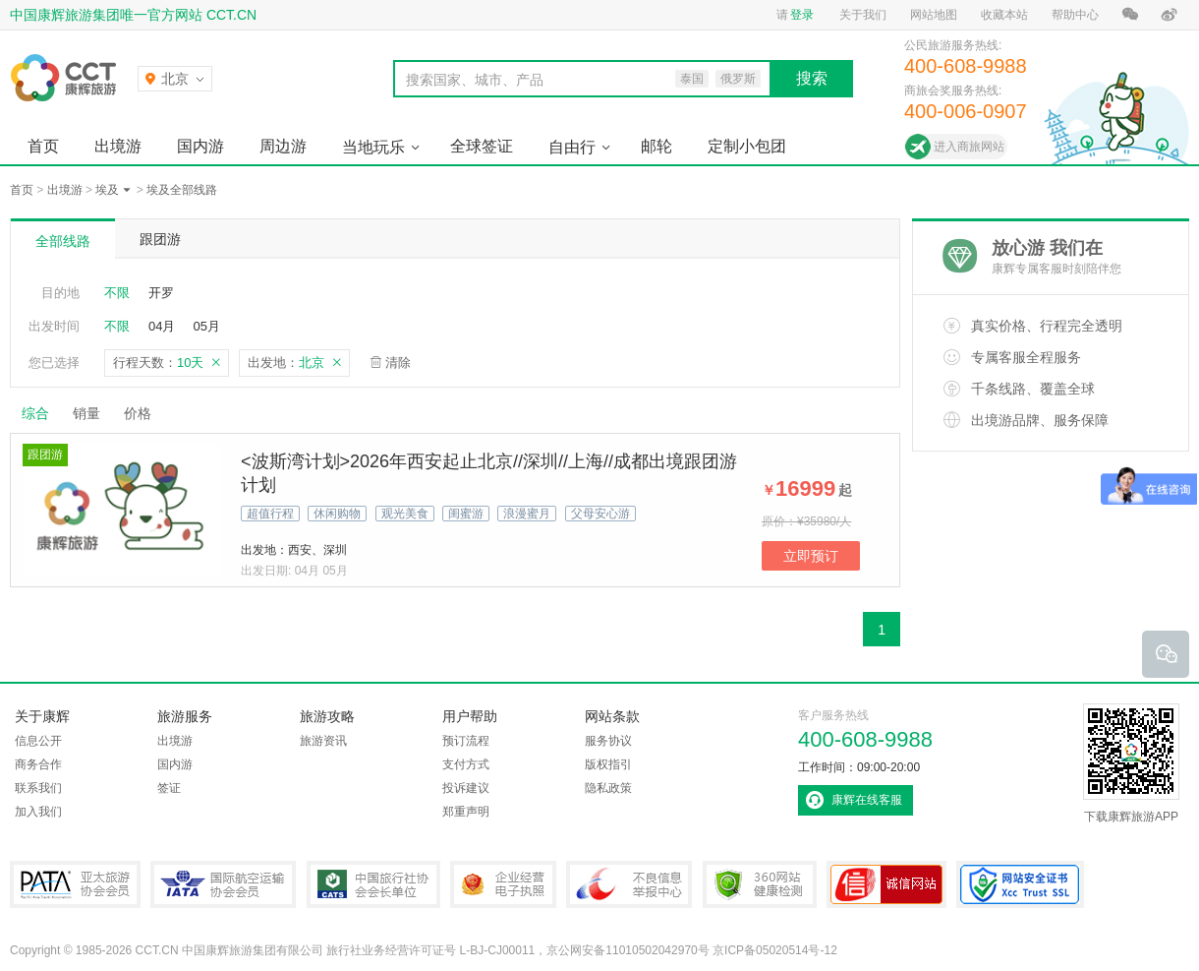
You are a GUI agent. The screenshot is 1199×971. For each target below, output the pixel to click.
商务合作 (38, 764)
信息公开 (38, 741)
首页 (43, 146)
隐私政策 (608, 788)
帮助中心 (1075, 15)
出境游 (118, 146)
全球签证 (481, 146)
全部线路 (62, 241)
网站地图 (933, 15)
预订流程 (465, 741)
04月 (161, 326)
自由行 (572, 147)
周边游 (283, 146)
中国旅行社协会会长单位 (373, 884)
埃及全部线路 (181, 190)
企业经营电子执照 (503, 884)
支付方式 (465, 764)
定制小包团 (747, 146)
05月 (206, 326)
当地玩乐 (373, 147)
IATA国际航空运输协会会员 (223, 884)
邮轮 (656, 146)
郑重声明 (465, 812)
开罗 (161, 292)
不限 (117, 292)
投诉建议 (465, 788)
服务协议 (608, 741)
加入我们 (38, 812)
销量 (86, 413)
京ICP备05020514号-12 (775, 950)
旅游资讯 (323, 741)
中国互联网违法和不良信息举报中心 (629, 884)
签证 (169, 788)
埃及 (107, 190)
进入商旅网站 (969, 146)
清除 (398, 362)
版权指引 (608, 764)
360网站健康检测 (760, 884)
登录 (802, 15)
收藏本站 (1004, 15)
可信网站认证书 (886, 884)
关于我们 (862, 15)
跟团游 (160, 239)
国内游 (200, 146)
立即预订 (810, 556)
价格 (145, 413)
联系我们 (38, 788)
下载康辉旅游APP (1131, 763)
